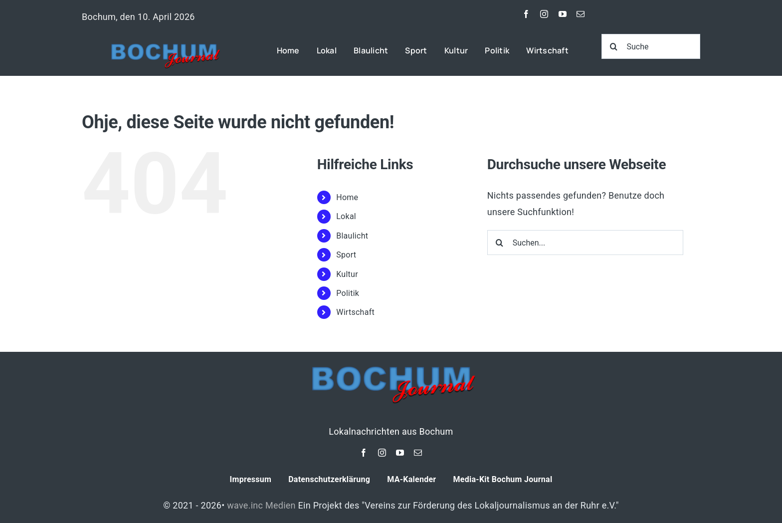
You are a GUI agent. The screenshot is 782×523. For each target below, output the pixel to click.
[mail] (581, 14)
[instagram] (544, 14)
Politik (347, 293)
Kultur (347, 274)
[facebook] (526, 14)
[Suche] (651, 46)
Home (347, 197)
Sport (346, 255)
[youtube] (563, 14)
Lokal (346, 216)
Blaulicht (352, 236)
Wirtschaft (355, 312)
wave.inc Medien (261, 505)
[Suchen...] (585, 242)
